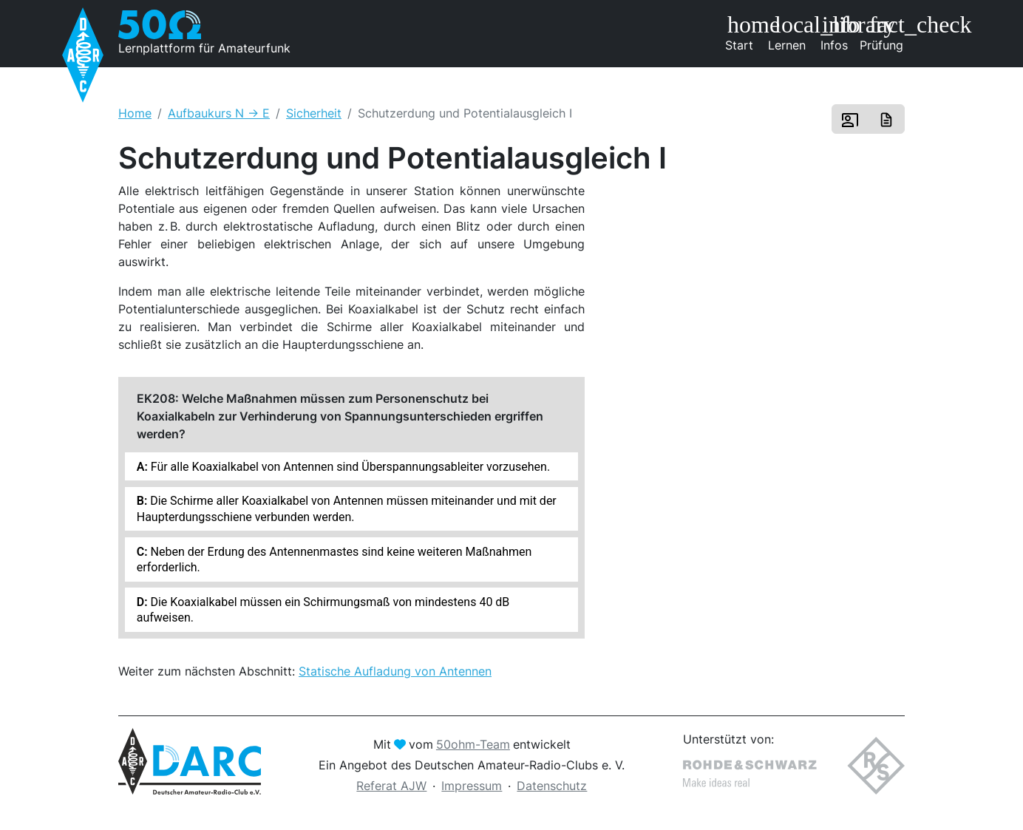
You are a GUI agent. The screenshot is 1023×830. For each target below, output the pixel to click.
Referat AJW (391, 785)
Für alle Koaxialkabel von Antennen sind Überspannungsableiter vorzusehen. (349, 467)
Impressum (471, 785)
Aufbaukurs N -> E (219, 113)
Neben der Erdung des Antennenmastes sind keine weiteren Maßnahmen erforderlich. (334, 559)
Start (744, 32)
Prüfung (882, 32)
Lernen (789, 32)
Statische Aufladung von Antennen (395, 671)
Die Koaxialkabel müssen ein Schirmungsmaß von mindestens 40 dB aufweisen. (323, 610)
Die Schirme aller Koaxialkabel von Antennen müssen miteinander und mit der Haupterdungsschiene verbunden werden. (347, 508)
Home (135, 113)
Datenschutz (552, 785)
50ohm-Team (473, 744)
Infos (839, 32)
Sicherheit (313, 113)
